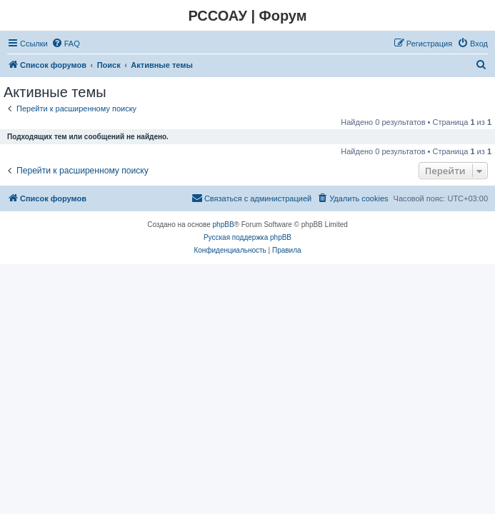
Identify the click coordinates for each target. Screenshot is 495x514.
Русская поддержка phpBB (247, 237)
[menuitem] (65, 43)
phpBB (223, 224)
